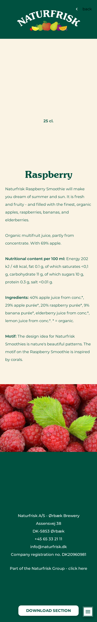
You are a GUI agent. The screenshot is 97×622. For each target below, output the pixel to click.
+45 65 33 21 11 (48, 538)
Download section (48, 610)
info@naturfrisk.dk (48, 546)
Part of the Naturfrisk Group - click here (48, 568)
